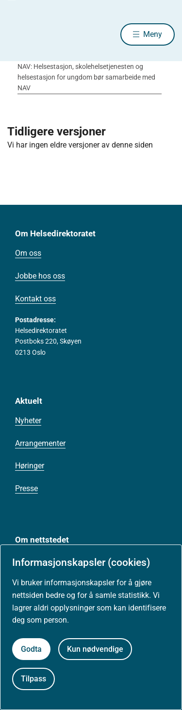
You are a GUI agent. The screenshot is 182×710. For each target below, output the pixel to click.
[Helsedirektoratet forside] (19, 34)
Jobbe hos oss (40, 276)
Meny (152, 34)
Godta (31, 649)
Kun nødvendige (95, 649)
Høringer (29, 465)
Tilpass (33, 678)
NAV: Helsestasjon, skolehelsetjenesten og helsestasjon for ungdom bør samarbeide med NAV (86, 77)
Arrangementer (40, 443)
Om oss (28, 253)
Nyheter (28, 420)
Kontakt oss (35, 298)
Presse (26, 488)
